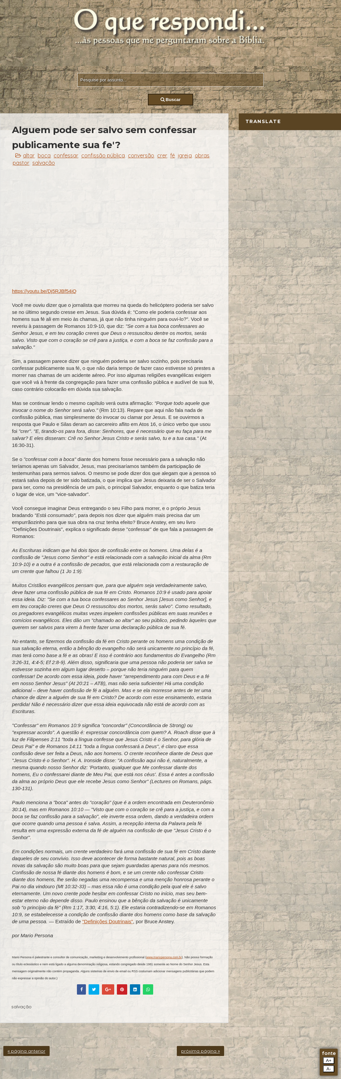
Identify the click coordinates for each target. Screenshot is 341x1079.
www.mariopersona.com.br (164, 957)
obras (202, 155)
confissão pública (103, 155)
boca (44, 155)
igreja (185, 155)
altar (29, 155)
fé (172, 155)
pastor (21, 162)
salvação (43, 162)
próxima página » (200, 1051)
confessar (66, 155)
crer (162, 155)
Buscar (171, 99)
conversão (141, 155)
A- (328, 1068)
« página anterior (26, 1051)
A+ (329, 1060)
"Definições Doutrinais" (107, 921)
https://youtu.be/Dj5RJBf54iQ (44, 291)
